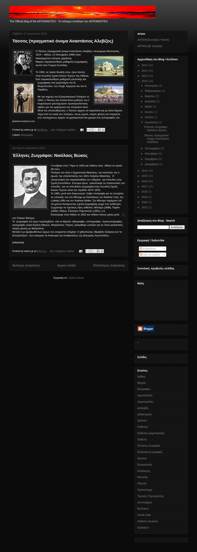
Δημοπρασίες (145, 401)
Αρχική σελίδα (66, 265)
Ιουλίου (149, 117)
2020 (145, 202)
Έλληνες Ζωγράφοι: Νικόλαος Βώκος (50, 155)
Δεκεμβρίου (152, 164)
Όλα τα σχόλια (150, 254)
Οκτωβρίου (152, 153)
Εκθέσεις (142, 426)
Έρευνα (142, 458)
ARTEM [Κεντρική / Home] (153, 39)
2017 (145, 186)
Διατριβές (143, 408)
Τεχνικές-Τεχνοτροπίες (150, 496)
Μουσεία (142, 477)
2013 (145, 81)
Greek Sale (144, 514)
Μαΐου (149, 106)
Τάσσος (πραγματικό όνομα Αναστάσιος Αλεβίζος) (62, 41)
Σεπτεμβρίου (153, 148)
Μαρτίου (150, 96)
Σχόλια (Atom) (76, 277)
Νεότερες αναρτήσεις (26, 265)
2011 (145, 70)
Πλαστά (141, 483)
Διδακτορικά (144, 414)
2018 (145, 191)
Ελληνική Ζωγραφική (149, 452)
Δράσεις (142, 420)
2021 (145, 207)
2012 (145, 75)
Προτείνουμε (144, 489)
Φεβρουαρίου (153, 90)
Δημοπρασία (144, 395)
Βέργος (141, 382)
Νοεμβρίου (151, 159)
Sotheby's (143, 527)
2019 (145, 197)
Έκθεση (142, 439)
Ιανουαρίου (152, 85)
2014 (145, 170)
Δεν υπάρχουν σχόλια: (63, 129)
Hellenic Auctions (147, 521)
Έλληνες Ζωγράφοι (148, 445)
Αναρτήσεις (148, 248)
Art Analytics (144, 502)
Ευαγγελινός (144, 464)
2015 (145, 175)
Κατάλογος (143, 471)
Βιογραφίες (27, 134)
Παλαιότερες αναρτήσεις (109, 265)
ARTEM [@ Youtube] (149, 46)
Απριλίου (150, 101)
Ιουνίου (149, 111)
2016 (145, 181)
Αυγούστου (152, 122)
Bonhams (143, 508)
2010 (145, 65)
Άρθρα (141, 376)
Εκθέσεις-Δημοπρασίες (151, 433)
